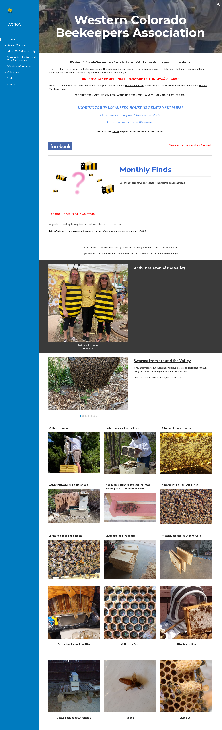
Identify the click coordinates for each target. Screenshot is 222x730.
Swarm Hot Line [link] (16, 45)
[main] (130, 26)
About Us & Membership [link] (21, 51)
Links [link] (10, 78)
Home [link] (11, 39)
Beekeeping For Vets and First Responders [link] (21, 59)
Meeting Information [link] (19, 66)
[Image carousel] (88, 306)
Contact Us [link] (13, 84)
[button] (218, 4)
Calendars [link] (13, 72)
